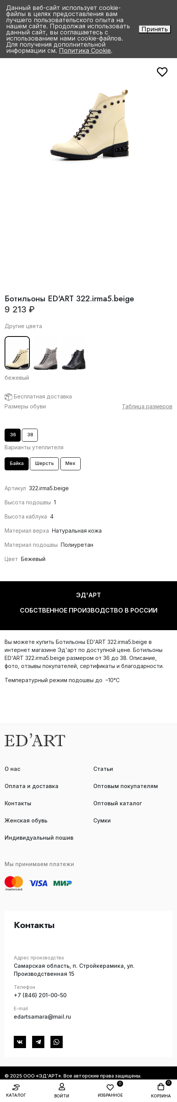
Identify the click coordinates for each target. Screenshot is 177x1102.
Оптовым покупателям (125, 786)
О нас (12, 769)
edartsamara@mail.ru (42, 1016)
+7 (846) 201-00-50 (40, 995)
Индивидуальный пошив (39, 837)
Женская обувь (26, 820)
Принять (154, 29)
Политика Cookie (85, 50)
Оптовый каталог (117, 803)
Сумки (102, 820)
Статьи (103, 769)
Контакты (18, 803)
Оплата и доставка (31, 786)
